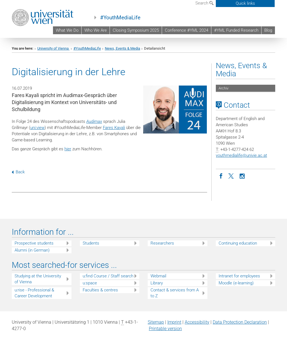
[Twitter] (231, 175)
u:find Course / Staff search (108, 276)
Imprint (174, 322)
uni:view (37, 127)
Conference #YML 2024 (186, 30)
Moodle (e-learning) (236, 283)
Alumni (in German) (32, 250)
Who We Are (95, 30)
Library (157, 283)
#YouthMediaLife (120, 18)
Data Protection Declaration (240, 322)
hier (67, 148)
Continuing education (238, 243)
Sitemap (156, 322)
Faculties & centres (100, 290)
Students (91, 243)
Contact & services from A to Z (175, 292)
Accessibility (197, 322)
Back (18, 171)
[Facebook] (221, 175)
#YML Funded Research (236, 30)
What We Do (67, 30)
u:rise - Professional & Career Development (34, 292)
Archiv (223, 88)
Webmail (158, 276)
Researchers (162, 243)
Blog (268, 30)
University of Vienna (53, 48)
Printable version (165, 328)
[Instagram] (242, 175)
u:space (90, 283)
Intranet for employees (239, 276)
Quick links (245, 3)
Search (204, 3)
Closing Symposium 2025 (136, 30)
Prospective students (34, 243)
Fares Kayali (114, 127)
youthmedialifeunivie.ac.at (241, 155)
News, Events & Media (122, 48)
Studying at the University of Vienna (38, 278)
